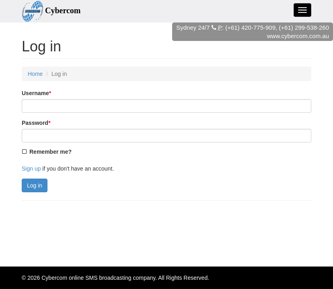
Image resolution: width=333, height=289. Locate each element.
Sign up (31, 168)
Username (36, 93)
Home (35, 74)
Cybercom (54, 278)
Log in (34, 185)
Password (36, 123)
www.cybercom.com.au (298, 36)
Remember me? (50, 152)
